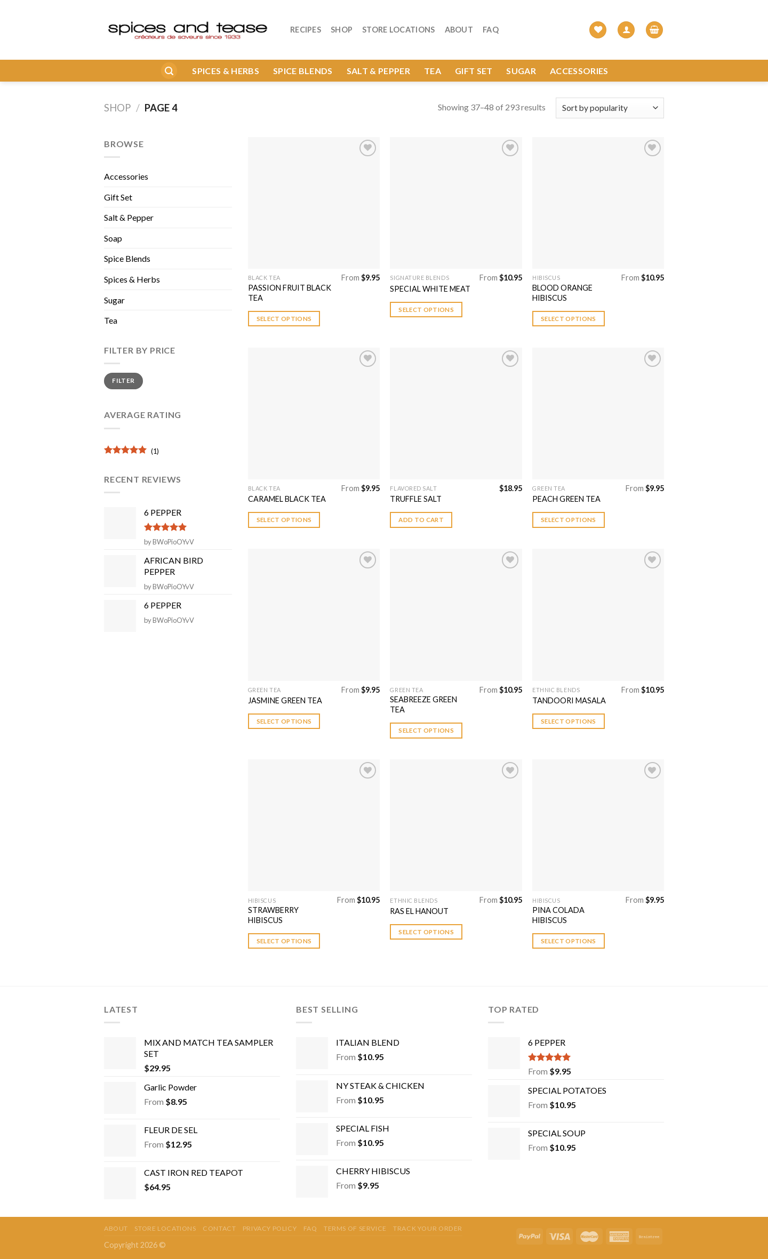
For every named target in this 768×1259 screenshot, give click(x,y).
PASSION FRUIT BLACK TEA (289, 292)
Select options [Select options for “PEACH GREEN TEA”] (568, 519)
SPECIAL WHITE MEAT (430, 288)
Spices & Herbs (225, 54)
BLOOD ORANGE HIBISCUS (562, 292)
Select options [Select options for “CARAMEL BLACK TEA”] (284, 519)
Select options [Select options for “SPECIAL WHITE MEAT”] (426, 309)
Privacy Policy (270, 1228)
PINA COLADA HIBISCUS (558, 915)
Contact (219, 1228)
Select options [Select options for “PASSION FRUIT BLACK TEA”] (284, 318)
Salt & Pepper (378, 54)
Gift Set (474, 54)
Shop (342, 21)
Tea (432, 54)
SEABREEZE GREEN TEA (423, 704)
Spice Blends (303, 54)
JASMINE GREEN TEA (285, 700)
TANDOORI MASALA (569, 700)
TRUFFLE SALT (416, 498)
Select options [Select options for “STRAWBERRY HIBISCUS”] (284, 940)
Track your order (427, 1228)
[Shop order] (610, 108)
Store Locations (398, 21)
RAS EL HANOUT (419, 911)
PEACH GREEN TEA (566, 498)
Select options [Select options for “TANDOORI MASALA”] (568, 721)
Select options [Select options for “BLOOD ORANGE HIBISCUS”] (568, 318)
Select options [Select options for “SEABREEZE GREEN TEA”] (426, 730)
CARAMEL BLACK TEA (287, 498)
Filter (123, 380)
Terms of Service (355, 1228)
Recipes (305, 21)
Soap (113, 238)
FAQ (491, 21)
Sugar (521, 54)
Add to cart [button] (421, 519)
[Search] (169, 54)
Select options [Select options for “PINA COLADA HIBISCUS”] (568, 940)
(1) (131, 452)
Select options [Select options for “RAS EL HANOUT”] (426, 931)
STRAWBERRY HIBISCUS (273, 915)
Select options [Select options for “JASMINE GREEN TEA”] (284, 721)
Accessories (579, 54)
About (459, 21)
